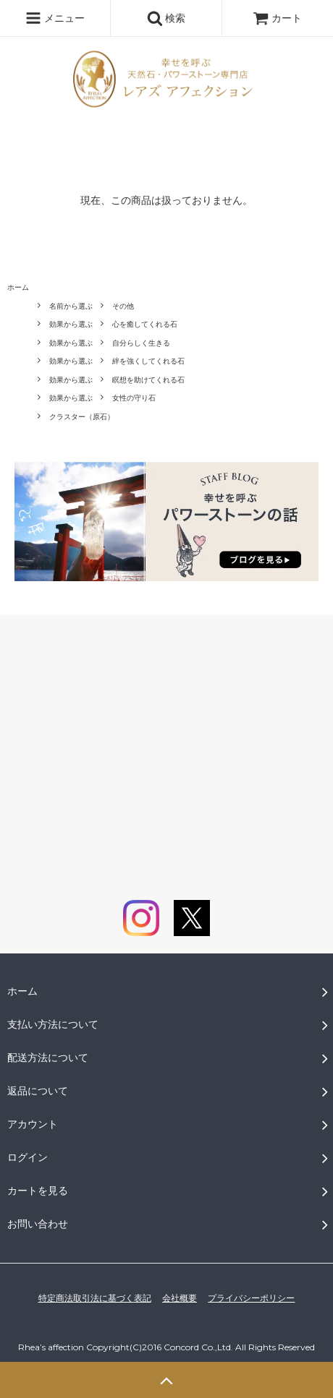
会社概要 (179, 1298)
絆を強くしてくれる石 (148, 361)
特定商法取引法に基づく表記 (94, 1298)
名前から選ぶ (71, 306)
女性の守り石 (134, 398)
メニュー (55, 18)
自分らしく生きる (141, 343)
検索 (166, 18)
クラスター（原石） (81, 417)
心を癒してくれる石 (144, 324)
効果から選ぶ (71, 324)
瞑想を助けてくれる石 (148, 380)
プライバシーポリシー (251, 1298)
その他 (123, 306)
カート (277, 18)
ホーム (18, 287)
